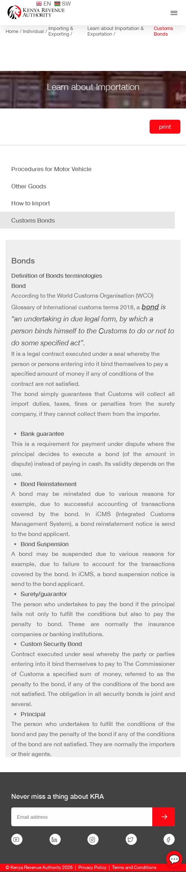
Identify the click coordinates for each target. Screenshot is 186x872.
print (165, 126)
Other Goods (28, 186)
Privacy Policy (92, 867)
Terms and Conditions (134, 867)
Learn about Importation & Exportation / (115, 31)
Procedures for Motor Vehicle (51, 168)
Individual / (35, 31)
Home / (14, 31)
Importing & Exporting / (61, 31)
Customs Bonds (163, 31)
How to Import (30, 202)
